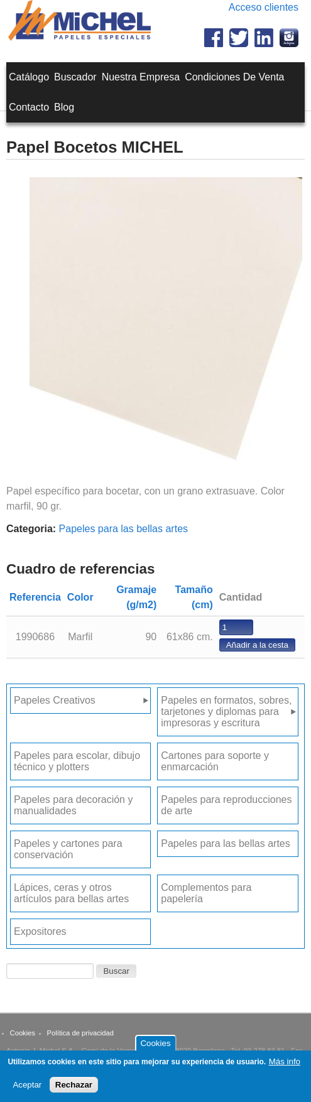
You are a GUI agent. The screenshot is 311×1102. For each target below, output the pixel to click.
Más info (284, 1066)
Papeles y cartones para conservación (68, 849)
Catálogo (29, 77)
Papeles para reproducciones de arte (226, 805)
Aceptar (27, 1089)
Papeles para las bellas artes (123, 528)
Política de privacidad (80, 1033)
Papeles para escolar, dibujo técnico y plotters (77, 761)
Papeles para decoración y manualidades (73, 805)
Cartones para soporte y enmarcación (215, 761)
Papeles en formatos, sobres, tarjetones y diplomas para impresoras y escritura (226, 711)
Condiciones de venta (234, 77)
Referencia (35, 597)
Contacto (29, 107)
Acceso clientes (263, 7)
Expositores (40, 931)
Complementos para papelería (206, 893)
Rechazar (73, 1089)
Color (80, 597)
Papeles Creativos (54, 700)
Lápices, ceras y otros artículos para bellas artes (71, 893)
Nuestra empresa (141, 77)
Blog (64, 107)
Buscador (75, 77)
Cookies (22, 1033)
